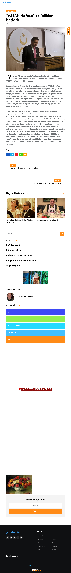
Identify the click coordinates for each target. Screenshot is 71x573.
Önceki (13, 165)
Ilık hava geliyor (14, 250)
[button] (60, 193)
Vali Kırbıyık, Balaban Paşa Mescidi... (24, 168)
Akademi (40, 539)
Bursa (54, 543)
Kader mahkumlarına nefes (19, 255)
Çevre (53, 536)
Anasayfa (41, 536)
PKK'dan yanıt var (14, 245)
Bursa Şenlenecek (13, 220)
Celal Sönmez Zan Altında (26, 296)
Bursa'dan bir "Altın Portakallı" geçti (47, 183)
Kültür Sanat (41, 546)
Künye (40, 549)
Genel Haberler (42, 543)
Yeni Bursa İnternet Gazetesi (35, 566)
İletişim (54, 549)
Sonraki (58, 180)
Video (54, 539)
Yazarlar (54, 546)
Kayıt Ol (35, 511)
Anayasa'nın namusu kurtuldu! (21, 261)
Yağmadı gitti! (13, 266)
